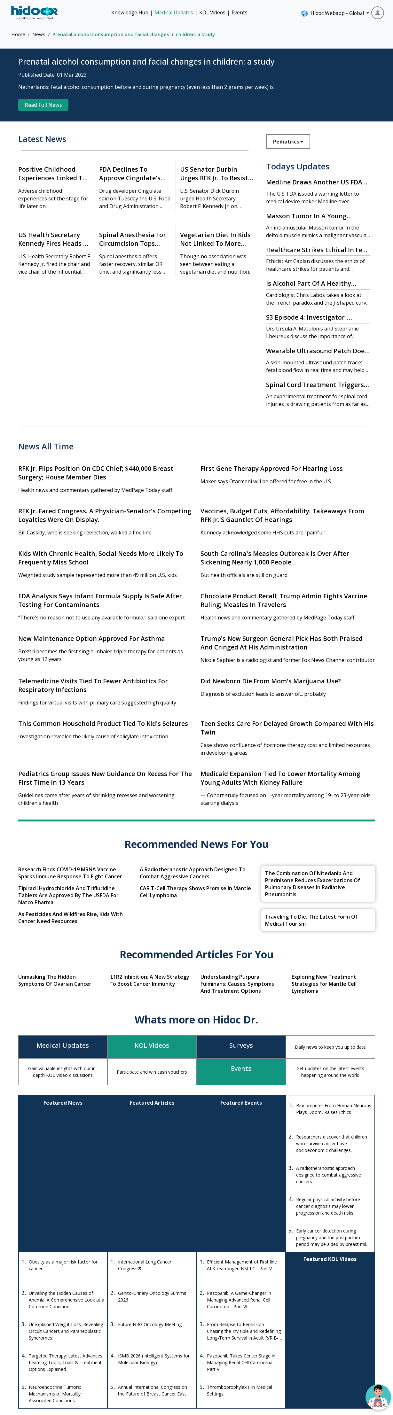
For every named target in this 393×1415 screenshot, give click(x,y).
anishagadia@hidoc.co (132, 1358)
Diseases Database (236, 1348)
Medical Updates (173, 12)
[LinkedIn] (73, 1368)
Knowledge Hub (129, 12)
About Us (335, 1348)
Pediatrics (288, 141)
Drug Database (232, 1324)
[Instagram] (39, 1368)
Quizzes (284, 1348)
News (38, 34)
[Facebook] (24, 1368)
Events (240, 12)
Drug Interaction (233, 1336)
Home (18, 34)
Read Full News (43, 104)
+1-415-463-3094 (127, 1339)
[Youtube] (56, 1368)
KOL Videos (212, 12)
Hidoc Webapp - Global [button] (333, 13)
